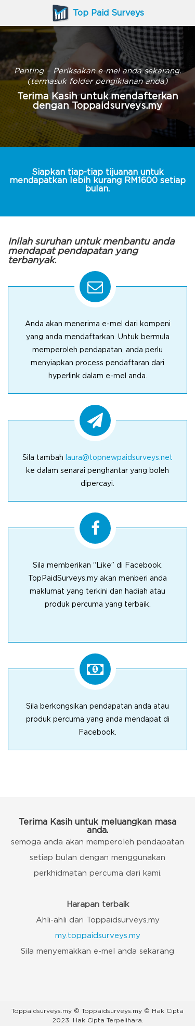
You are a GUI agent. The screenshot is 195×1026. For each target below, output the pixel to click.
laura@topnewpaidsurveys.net (119, 457)
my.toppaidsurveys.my (97, 936)
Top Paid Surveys (97, 13)
